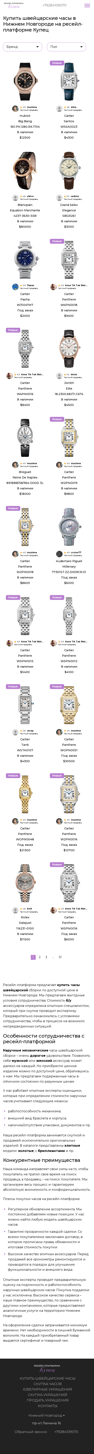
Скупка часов (50, 1384)
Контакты (50, 1406)
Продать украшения (50, 1400)
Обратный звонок (28, 1432)
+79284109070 (54, 5)
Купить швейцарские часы (50, 1378)
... (53, 957)
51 (60, 957)
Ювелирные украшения (50, 1389)
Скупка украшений (50, 1395)
